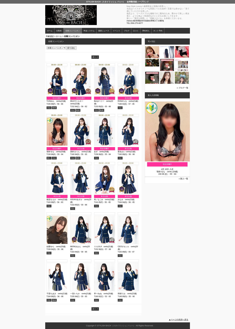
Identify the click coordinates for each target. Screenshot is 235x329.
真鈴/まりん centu (78, 152)
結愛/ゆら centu (54, 247)
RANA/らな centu (125, 101)
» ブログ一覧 (182, 88)
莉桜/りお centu (125, 294)
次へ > (95, 57)
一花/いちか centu (78, 294)
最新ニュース (103, 31)
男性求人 (146, 31)
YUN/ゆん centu (54, 101)
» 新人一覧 (183, 179)
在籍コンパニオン (72, 31)
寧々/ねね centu (101, 294)
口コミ (136, 31)
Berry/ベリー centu (102, 101)
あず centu (99, 152)
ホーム (49, 31)
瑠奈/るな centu (54, 152)
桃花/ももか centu (54, 199)
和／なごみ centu (101, 199)
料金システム (89, 31)
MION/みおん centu (78, 247)
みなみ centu (123, 199)
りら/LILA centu (101, 247)
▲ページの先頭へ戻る (178, 319)
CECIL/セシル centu (126, 247)
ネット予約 (157, 31)
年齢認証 (50, 36)
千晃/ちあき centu (54, 294)
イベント (116, 31)
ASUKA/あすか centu (79, 199)
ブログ (126, 31)
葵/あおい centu (124, 152)
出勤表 (59, 31)
